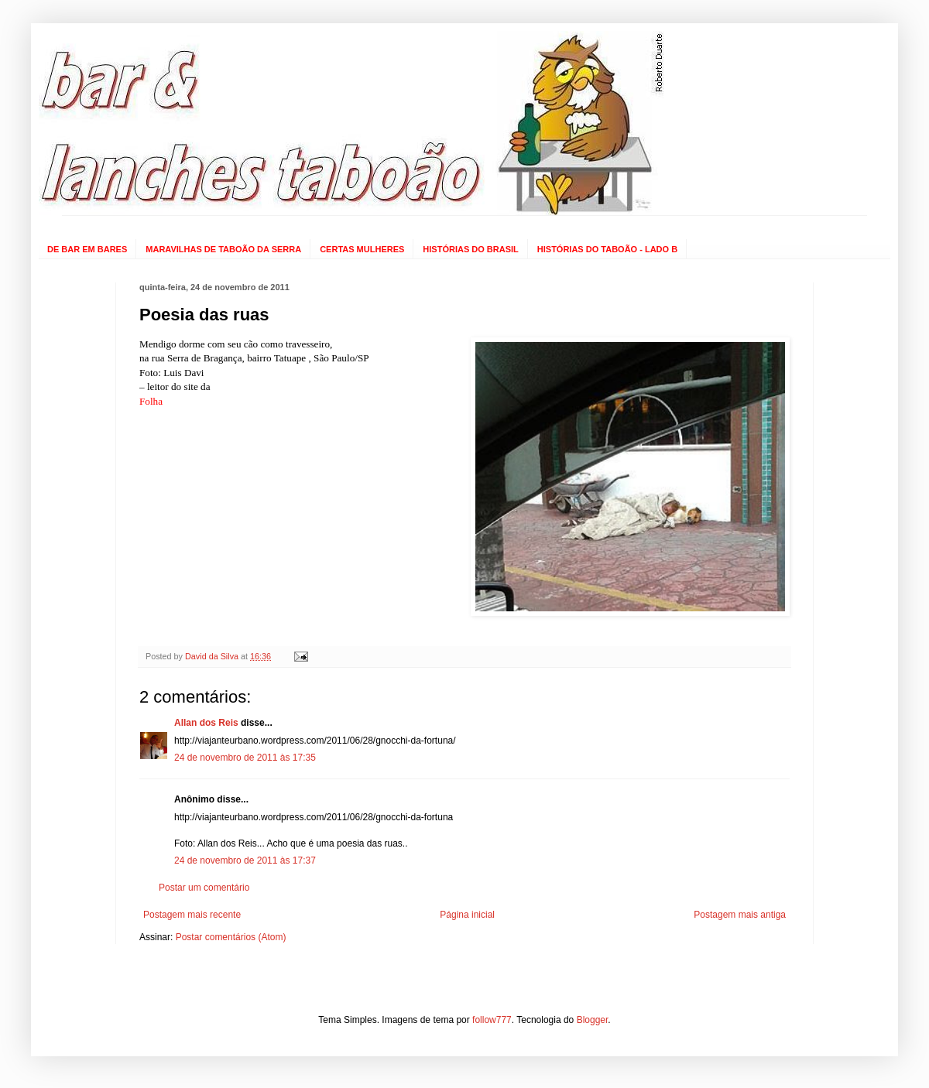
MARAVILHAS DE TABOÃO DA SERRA (223, 249)
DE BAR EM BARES (87, 249)
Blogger (592, 1019)
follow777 (492, 1019)
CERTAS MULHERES (362, 249)
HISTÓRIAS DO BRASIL (470, 249)
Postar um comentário (204, 887)
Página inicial (467, 914)
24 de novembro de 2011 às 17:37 (245, 860)
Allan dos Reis (206, 722)
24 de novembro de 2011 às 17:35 (245, 757)
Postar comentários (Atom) (231, 937)
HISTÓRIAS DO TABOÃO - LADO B (607, 249)
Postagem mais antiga (740, 914)
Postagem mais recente (192, 914)
